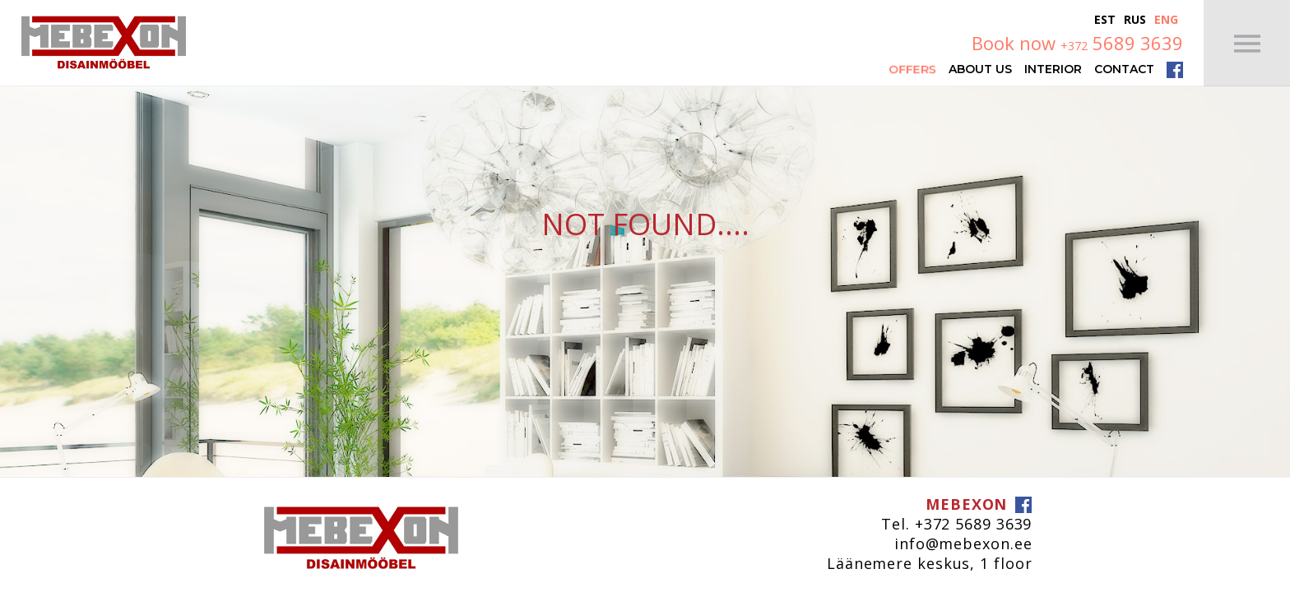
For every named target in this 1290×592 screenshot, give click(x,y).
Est (1105, 19)
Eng (1166, 19)
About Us (980, 68)
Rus (1135, 19)
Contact (1124, 68)
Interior (1053, 68)
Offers (912, 69)
